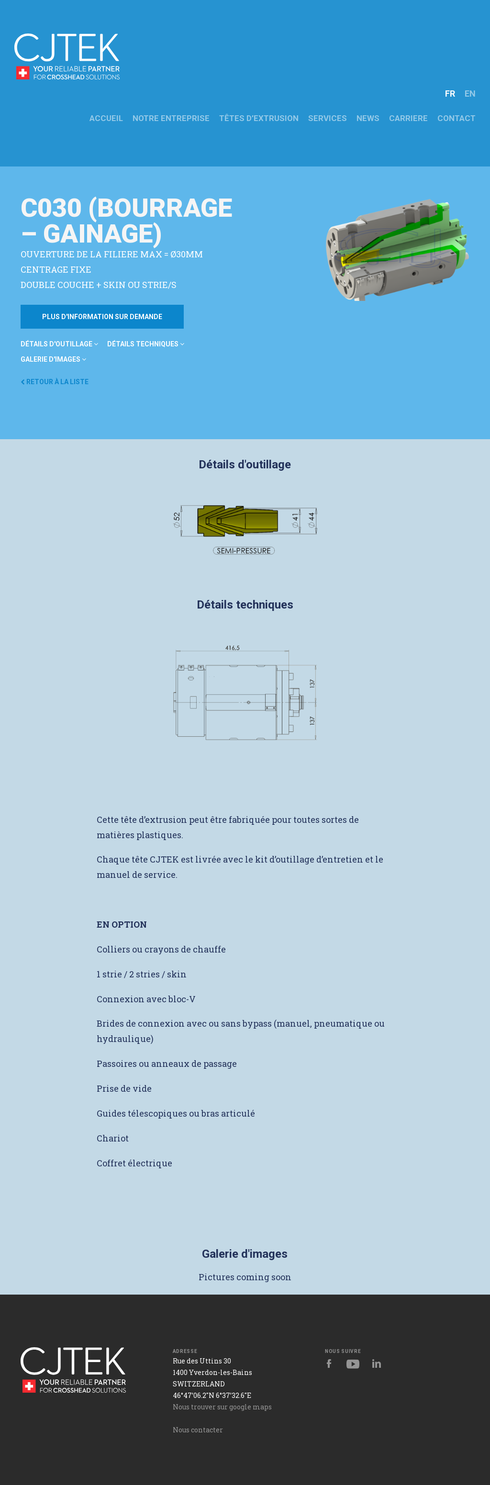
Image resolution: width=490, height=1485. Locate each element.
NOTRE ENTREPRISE (171, 118)
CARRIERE (408, 118)
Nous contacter (198, 1429)
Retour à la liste (55, 382)
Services (327, 118)
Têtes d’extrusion (259, 118)
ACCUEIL (106, 118)
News (367, 118)
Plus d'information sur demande (102, 317)
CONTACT (456, 118)
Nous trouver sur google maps (222, 1406)
